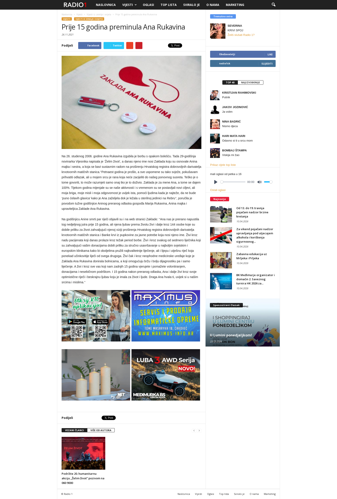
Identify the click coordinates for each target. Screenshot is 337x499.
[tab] (230, 82)
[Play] (215, 182)
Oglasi (148, 5)
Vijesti (129, 5)
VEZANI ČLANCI (74, 430)
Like (270, 54)
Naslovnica (106, 5)
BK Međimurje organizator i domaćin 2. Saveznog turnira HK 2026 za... (255, 279)
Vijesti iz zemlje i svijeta (89, 19)
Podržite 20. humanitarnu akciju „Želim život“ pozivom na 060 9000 (83, 478)
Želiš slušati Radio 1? (241, 35)
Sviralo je (191, 5)
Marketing (235, 5)
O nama (212, 5)
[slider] (232, 182)
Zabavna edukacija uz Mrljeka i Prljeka (251, 256)
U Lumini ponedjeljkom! (231, 335)
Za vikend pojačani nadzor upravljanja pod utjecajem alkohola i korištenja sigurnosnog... (254, 235)
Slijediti (267, 63)
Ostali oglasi (218, 190)
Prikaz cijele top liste (223, 164)
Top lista (169, 5)
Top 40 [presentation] (230, 82)
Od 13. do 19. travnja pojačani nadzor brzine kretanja (252, 212)
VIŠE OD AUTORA (100, 430)
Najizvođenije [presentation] (250, 82)
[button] (273, 5)
